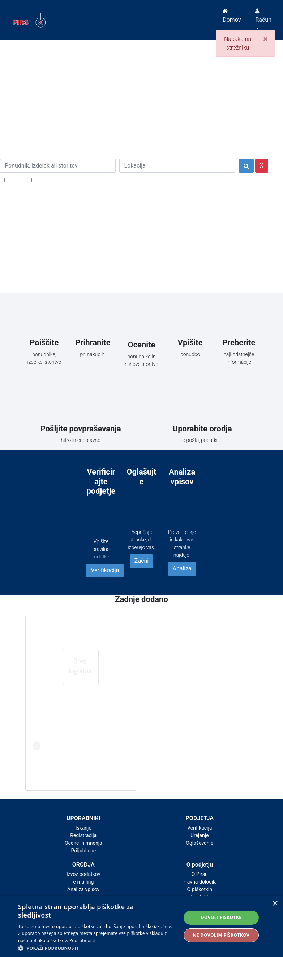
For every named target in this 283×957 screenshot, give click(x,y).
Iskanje (83, 828)
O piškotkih (199, 889)
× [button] (275, 903)
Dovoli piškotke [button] (221, 917)
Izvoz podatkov (83, 874)
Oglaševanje (199, 843)
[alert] (141, 926)
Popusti (16, 179)
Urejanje (199, 835)
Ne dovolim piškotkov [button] (221, 935)
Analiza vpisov (83, 889)
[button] (97, 948)
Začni (141, 560)
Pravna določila (200, 882)
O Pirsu (200, 874)
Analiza (181, 568)
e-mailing (83, 882)
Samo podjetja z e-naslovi (70, 179)
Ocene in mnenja (83, 843)
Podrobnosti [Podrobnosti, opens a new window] (82, 940)
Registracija (83, 835)
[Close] (265, 39)
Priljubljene (83, 850)
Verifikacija (105, 570)
